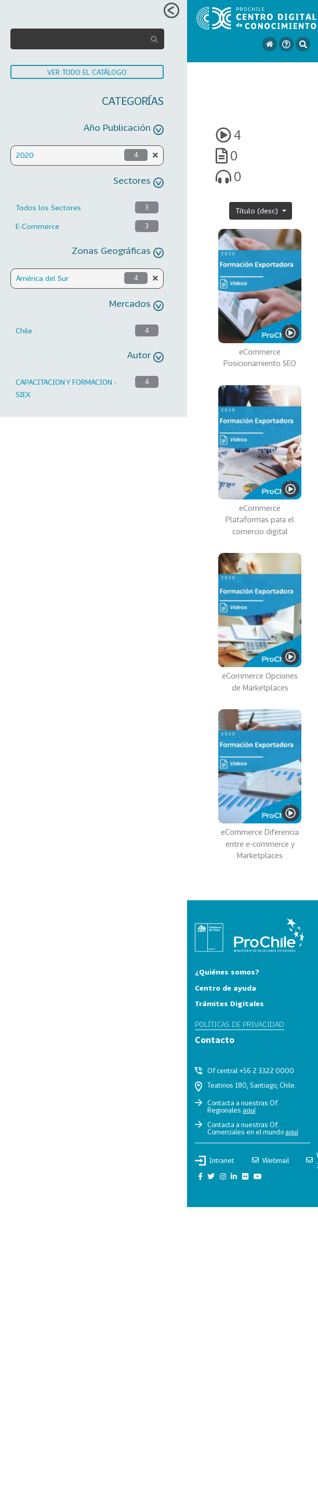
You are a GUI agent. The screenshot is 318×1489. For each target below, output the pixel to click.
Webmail (270, 1160)
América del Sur (42, 278)
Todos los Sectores (48, 207)
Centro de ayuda (225, 987)
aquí (249, 1110)
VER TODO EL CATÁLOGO (87, 71)
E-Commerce (37, 226)
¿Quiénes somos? (227, 971)
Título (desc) (257, 210)
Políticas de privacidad (239, 1024)
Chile (24, 330)
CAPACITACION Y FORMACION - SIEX (66, 388)
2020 (25, 155)
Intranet (214, 1160)
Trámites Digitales (229, 1003)
